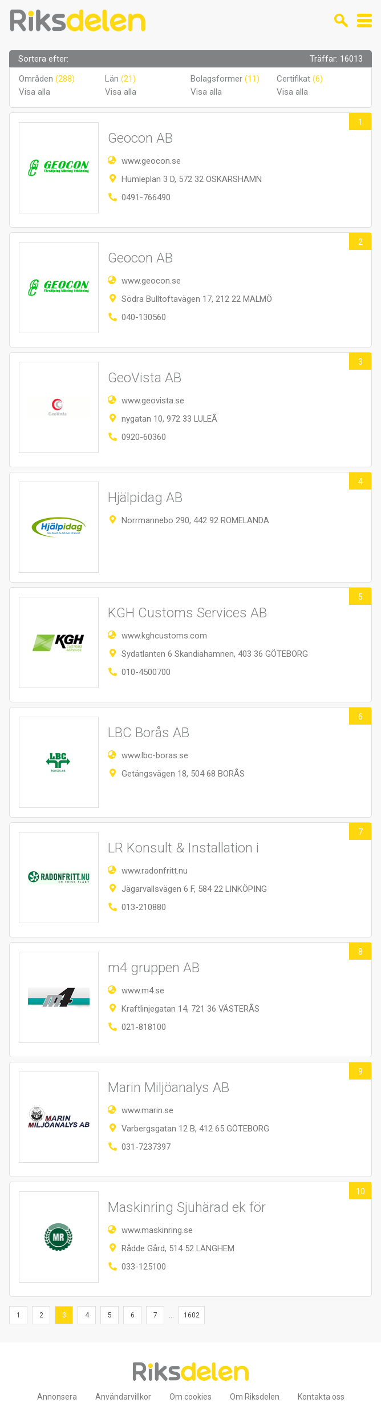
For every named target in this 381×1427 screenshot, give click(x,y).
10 (360, 1191)
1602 (192, 1315)
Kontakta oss (321, 1396)
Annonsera (57, 1396)
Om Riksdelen (254, 1396)
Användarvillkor (123, 1396)
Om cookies (190, 1396)
